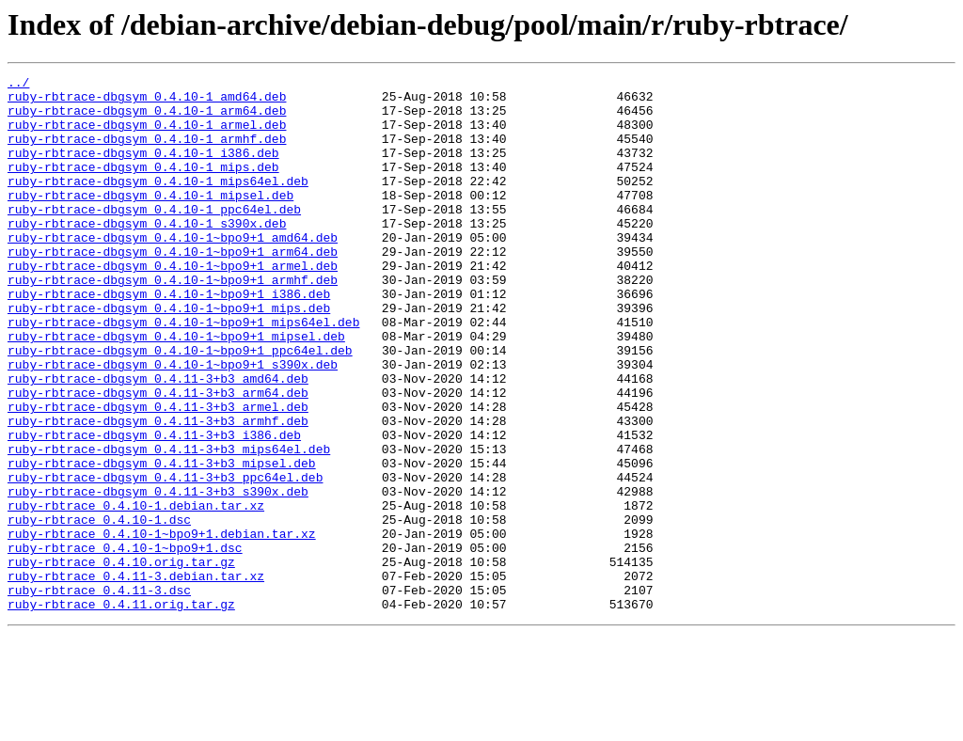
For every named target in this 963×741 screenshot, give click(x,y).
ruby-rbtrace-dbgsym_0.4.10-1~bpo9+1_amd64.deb (173, 270)
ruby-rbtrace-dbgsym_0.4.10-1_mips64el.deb (158, 203)
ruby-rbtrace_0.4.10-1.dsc (99, 609)
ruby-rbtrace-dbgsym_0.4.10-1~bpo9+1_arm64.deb (173, 287)
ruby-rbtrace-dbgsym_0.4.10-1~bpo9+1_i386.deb (169, 338)
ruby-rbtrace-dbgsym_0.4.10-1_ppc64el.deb (154, 237)
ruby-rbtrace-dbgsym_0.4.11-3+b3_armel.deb (158, 473)
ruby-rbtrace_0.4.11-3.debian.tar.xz (136, 677)
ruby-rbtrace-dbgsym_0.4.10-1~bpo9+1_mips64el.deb (183, 372)
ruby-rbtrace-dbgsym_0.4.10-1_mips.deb (143, 186)
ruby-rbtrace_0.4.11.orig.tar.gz (121, 710)
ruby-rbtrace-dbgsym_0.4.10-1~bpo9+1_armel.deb (173, 304)
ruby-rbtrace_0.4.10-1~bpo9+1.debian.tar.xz (162, 626)
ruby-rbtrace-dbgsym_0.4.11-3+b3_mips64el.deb (169, 524)
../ (18, 84)
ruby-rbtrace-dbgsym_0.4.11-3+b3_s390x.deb (158, 575)
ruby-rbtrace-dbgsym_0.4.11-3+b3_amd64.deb (158, 440)
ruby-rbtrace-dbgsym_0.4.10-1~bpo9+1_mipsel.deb (176, 389)
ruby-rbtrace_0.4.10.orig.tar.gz (121, 660)
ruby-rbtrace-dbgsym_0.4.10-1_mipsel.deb (150, 220)
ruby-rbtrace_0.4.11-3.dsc (99, 694)
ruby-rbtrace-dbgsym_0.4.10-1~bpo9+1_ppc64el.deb (180, 406)
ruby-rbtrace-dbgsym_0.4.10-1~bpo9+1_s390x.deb (173, 423)
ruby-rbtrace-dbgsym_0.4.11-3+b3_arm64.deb (158, 457)
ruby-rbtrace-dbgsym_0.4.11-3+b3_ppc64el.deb (165, 558)
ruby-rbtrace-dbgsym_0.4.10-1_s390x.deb (147, 253)
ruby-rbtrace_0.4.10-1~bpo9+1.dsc (125, 643)
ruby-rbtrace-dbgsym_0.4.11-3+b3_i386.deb (154, 507)
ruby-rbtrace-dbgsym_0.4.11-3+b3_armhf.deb (158, 490)
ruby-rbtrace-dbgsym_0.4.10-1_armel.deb (147, 135)
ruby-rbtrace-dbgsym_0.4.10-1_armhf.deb (147, 152)
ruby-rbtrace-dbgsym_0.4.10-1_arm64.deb (147, 118)
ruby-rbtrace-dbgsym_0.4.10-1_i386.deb (143, 169)
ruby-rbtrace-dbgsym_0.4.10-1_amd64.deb (147, 101)
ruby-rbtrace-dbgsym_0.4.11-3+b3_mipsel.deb (162, 541)
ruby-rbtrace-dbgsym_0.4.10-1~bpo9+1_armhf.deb (173, 321)
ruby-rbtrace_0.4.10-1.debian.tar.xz (136, 592)
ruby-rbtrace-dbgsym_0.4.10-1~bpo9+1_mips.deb (169, 355)
